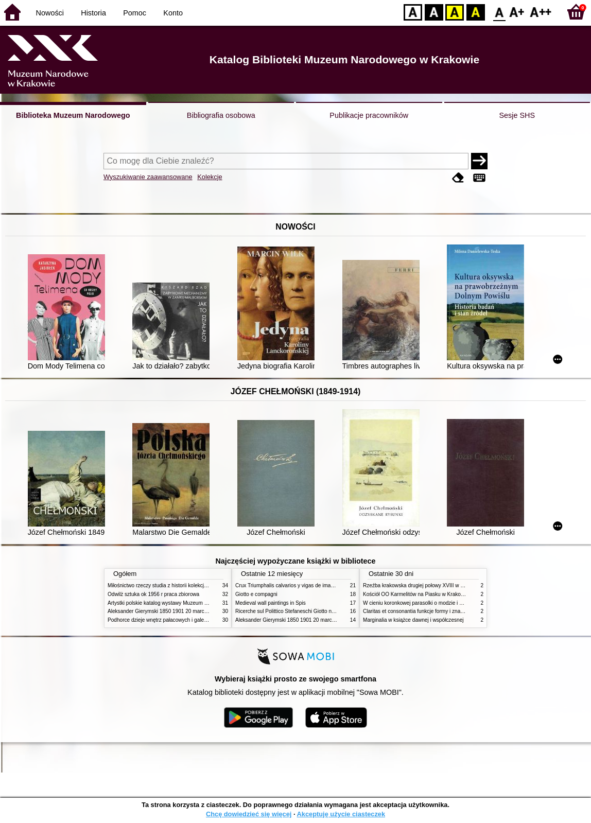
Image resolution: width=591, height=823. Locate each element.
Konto (173, 13)
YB (454, 11)
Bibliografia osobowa (221, 115)
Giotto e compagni (256, 594)
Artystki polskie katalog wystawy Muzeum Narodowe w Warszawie (183, 603)
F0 (499, 11)
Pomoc (134, 13)
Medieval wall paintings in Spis (270, 603)
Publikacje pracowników (368, 115)
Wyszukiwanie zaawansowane (148, 177)
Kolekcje (209, 177)
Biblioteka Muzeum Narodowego (73, 115)
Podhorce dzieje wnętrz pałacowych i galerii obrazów (168, 620)
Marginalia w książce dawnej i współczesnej (413, 620)
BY (475, 11)
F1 (517, 11)
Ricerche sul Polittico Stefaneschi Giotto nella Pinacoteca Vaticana (311, 611)
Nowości (50, 13)
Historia (93, 13)
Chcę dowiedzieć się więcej (248, 814)
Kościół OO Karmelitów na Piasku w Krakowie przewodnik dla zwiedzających (451, 594)
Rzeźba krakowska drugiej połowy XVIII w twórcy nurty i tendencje (439, 585)
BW (434, 11)
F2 (541, 11)
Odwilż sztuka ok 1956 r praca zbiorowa (153, 594)
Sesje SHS (517, 115)
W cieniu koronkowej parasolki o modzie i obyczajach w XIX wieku (439, 603)
